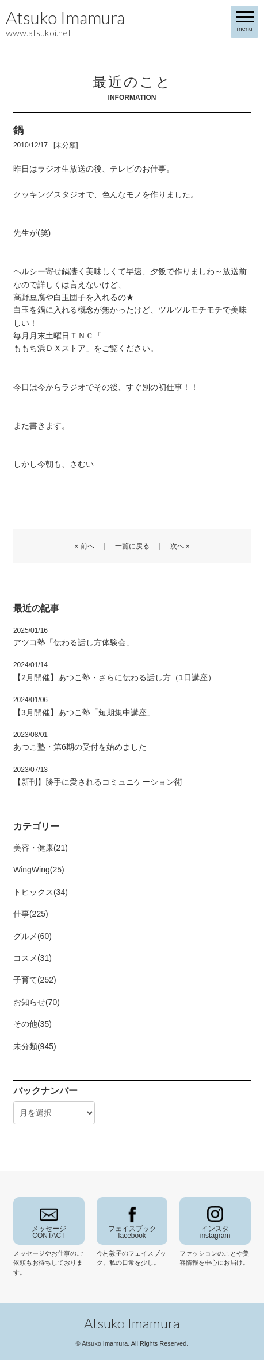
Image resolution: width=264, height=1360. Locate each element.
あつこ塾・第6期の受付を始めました (80, 741)
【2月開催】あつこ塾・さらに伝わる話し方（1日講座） (114, 671)
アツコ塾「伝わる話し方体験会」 (73, 636)
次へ (177, 546)
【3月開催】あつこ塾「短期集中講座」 (84, 706)
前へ (87, 546)
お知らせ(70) (36, 1002)
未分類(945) (34, 1046)
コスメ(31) (32, 957)
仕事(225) (30, 913)
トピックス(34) (40, 892)
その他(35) (32, 1023)
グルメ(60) (32, 936)
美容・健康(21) (40, 847)
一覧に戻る (132, 546)
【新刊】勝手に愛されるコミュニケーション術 (97, 776)
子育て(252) (34, 979)
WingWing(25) (38, 869)
